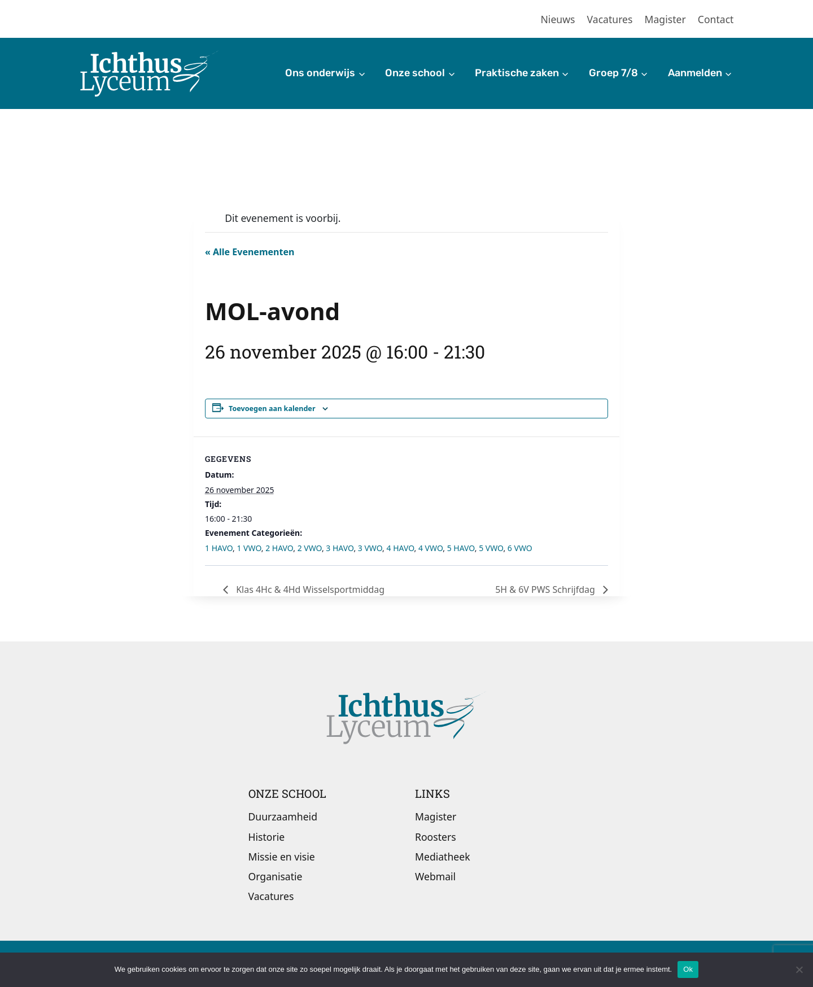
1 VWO (249, 548)
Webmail (435, 876)
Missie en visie (281, 856)
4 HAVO (400, 548)
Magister (665, 19)
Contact (716, 19)
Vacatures (610, 19)
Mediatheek (442, 856)
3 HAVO (339, 548)
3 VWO (370, 548)
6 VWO (520, 548)
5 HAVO (461, 548)
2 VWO (310, 548)
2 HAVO (279, 548)
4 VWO (430, 548)
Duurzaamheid (282, 816)
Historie (266, 837)
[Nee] (799, 969)
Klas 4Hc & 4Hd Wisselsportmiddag (309, 589)
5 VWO (491, 548)
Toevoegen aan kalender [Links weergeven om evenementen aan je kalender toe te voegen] (272, 408)
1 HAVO (219, 548)
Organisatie (275, 876)
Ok (688, 969)
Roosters (435, 837)
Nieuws (558, 19)
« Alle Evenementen (249, 252)
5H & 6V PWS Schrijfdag (546, 589)
